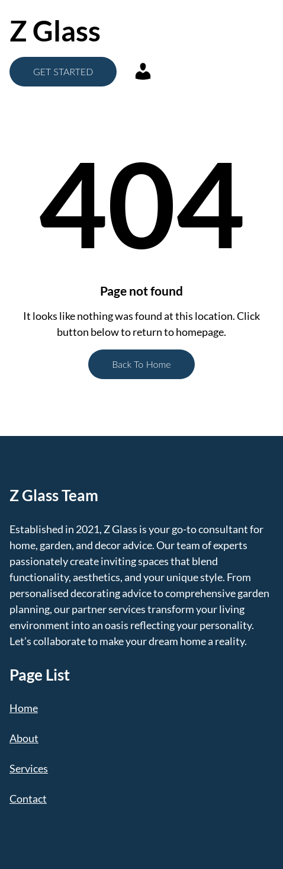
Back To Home (141, 364)
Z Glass (55, 30)
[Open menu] (208, 30)
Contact (28, 798)
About (23, 738)
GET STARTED (63, 71)
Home (23, 707)
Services (28, 768)
